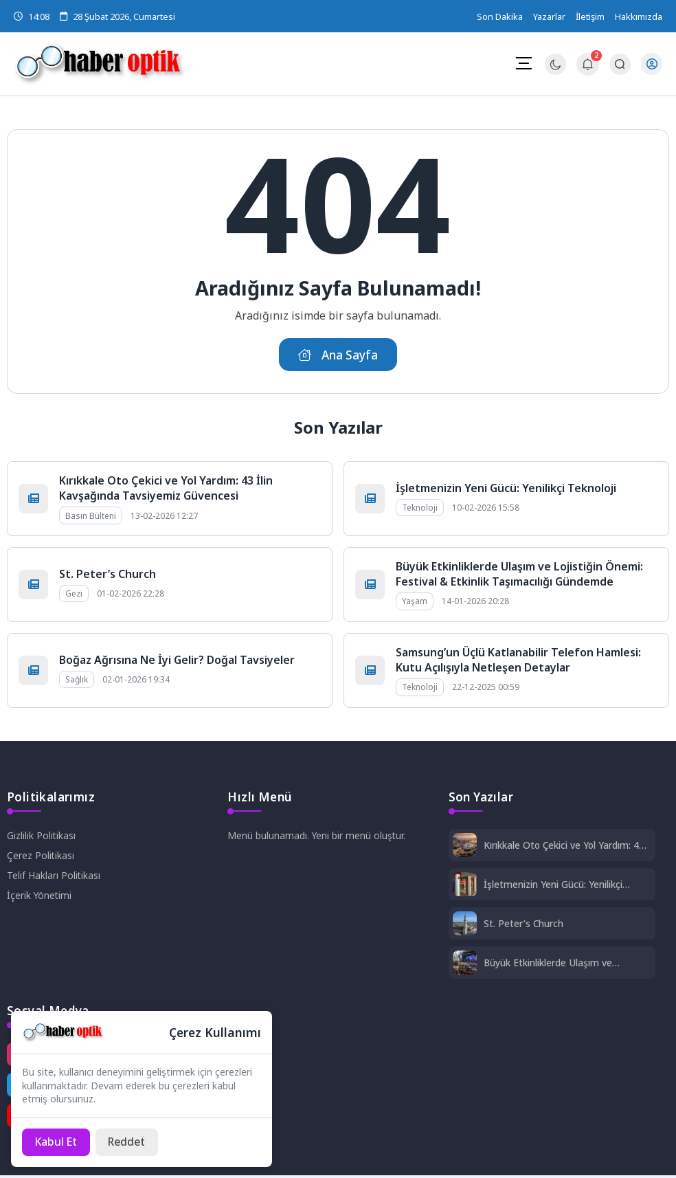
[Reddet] (130, 1141)
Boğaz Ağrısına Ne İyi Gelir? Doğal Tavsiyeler (177, 661)
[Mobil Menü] (523, 63)
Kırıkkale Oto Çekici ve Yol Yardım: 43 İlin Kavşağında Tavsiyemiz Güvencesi (166, 489)
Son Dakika (500, 16)
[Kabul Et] (57, 1141)
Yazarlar (549, 16)
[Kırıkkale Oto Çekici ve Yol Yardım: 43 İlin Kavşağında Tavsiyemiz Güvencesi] (465, 847)
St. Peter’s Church (107, 575)
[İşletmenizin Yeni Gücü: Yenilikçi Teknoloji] (465, 887)
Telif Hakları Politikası (54, 876)
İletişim (590, 16)
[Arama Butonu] (619, 64)
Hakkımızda (638, 16)
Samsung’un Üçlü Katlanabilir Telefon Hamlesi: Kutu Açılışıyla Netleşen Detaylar (518, 661)
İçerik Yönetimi (40, 896)
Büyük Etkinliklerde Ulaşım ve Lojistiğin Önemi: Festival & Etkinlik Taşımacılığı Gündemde (519, 575)
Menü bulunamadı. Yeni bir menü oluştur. (317, 836)
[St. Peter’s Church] (465, 926)
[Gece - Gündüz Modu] (554, 71)
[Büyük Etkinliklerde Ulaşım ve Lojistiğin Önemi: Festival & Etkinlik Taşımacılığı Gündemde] (465, 965)
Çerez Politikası (41, 856)
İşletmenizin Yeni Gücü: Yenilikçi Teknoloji (506, 489)
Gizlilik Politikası (41, 836)
